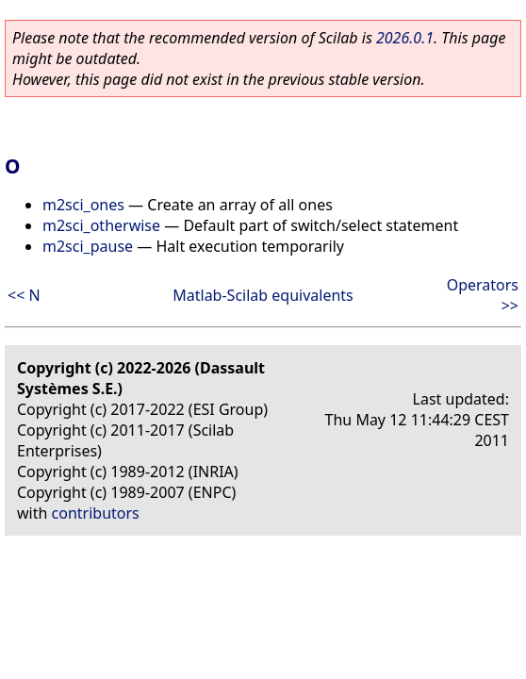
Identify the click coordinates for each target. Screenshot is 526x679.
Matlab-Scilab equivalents (263, 295)
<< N (24, 295)
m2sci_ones (83, 204)
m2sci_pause (87, 246)
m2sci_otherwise (101, 225)
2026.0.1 (405, 37)
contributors (96, 513)
